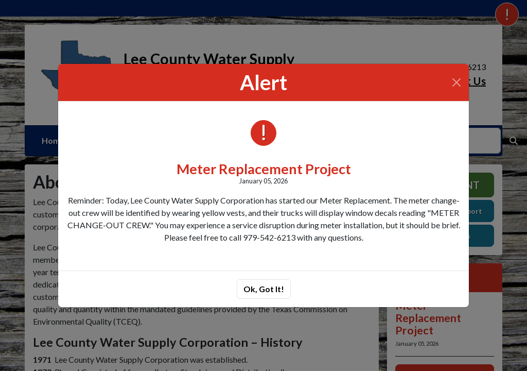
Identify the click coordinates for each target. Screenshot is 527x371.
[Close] (456, 82)
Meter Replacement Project (264, 168)
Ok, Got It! (263, 289)
